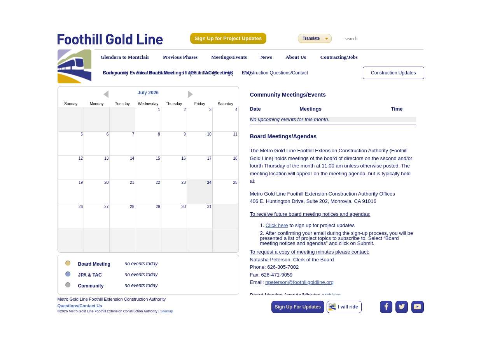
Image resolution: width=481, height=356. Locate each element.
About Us (295, 57)
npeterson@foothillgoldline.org (295, 262)
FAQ (246, 73)
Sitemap (166, 311)
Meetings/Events (229, 57)
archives (325, 274)
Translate (311, 38)
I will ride (348, 307)
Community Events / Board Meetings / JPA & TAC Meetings (168, 73)
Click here (274, 209)
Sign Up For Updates (298, 307)
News (266, 57)
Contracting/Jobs (339, 57)
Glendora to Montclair (125, 57)
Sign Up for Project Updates (226, 38)
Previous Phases (180, 57)
